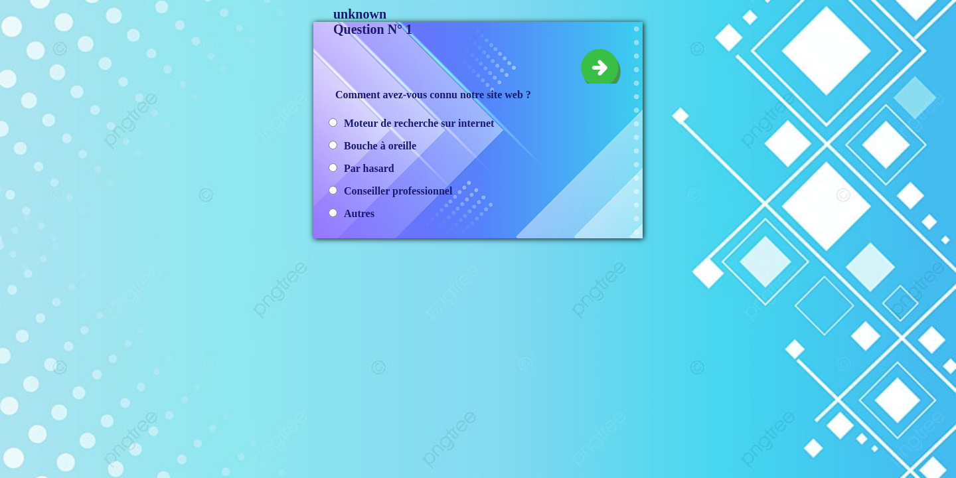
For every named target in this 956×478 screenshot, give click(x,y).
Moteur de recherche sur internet (419, 123)
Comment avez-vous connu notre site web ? (433, 94)
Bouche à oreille (380, 145)
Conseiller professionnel (398, 191)
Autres (359, 213)
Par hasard (369, 168)
